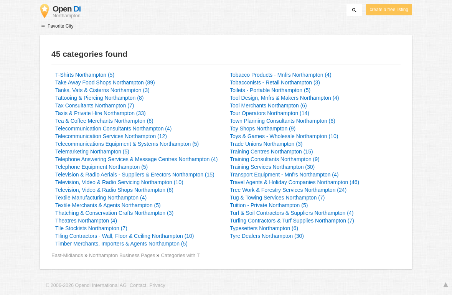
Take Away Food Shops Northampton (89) (105, 82)
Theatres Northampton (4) (86, 221)
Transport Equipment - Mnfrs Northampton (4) (284, 174)
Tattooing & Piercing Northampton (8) (99, 98)
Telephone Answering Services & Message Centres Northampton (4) (136, 159)
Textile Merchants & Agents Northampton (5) (108, 205)
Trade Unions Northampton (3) (266, 144)
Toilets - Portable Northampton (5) (270, 90)
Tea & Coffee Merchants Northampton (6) (104, 121)
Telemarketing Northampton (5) (92, 151)
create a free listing (389, 9)
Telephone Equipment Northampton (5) (101, 167)
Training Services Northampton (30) (272, 167)
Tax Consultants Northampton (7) (94, 105)
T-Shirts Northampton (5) (84, 75)
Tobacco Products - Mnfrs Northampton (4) (281, 75)
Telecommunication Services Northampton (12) (111, 136)
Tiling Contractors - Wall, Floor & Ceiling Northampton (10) (124, 236)
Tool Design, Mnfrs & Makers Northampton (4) (284, 98)
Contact (138, 285)
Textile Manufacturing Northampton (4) (101, 197)
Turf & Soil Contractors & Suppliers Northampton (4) (291, 213)
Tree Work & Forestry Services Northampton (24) (288, 190)
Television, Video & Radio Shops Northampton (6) (114, 190)
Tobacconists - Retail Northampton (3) (275, 82)
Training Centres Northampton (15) (271, 151)
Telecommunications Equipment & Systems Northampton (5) (127, 144)
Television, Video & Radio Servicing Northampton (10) (119, 182)
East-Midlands (67, 255)
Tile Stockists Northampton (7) (91, 228)
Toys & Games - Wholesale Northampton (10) (284, 136)
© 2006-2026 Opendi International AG (86, 285)
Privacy (157, 285)
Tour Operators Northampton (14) (269, 113)
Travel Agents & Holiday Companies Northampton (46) (294, 182)
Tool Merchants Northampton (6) (268, 105)
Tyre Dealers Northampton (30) (267, 236)
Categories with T (180, 255)
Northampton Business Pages (123, 255)
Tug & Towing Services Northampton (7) (277, 197)
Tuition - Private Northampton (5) (269, 205)
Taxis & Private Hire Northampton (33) (100, 113)
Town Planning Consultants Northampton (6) (282, 121)
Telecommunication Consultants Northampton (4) (113, 128)
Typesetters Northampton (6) (264, 228)
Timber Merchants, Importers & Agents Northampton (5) (121, 244)
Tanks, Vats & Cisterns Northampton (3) (102, 90)
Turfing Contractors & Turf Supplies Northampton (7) (292, 221)
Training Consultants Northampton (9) (275, 159)
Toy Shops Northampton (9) (262, 128)
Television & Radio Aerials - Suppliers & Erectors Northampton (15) (134, 174)
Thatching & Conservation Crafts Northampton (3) (114, 213)
